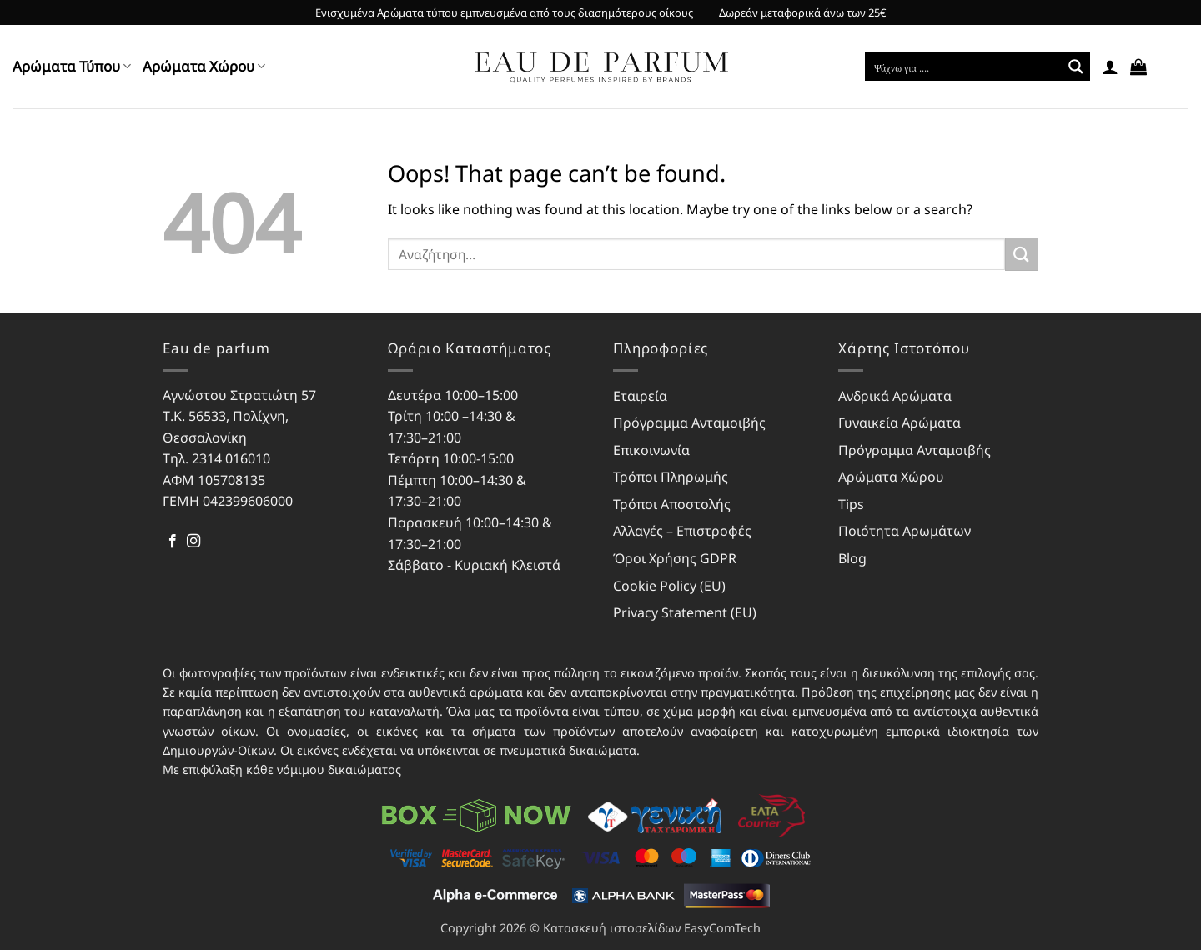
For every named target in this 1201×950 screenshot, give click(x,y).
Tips (851, 504)
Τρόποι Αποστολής (672, 504)
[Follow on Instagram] (193, 541)
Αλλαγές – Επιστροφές (682, 531)
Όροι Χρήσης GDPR (674, 558)
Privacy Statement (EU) (684, 612)
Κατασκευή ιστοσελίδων (612, 928)
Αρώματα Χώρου (204, 66)
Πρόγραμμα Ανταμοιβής (689, 422)
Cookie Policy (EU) (669, 586)
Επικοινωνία (651, 450)
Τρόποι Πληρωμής (670, 477)
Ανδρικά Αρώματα (895, 396)
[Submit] (1021, 254)
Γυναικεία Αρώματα (899, 422)
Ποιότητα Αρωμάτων (904, 531)
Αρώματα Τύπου (72, 66)
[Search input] (964, 67)
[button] (1110, 66)
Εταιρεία (640, 396)
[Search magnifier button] (1076, 66)
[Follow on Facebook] (172, 541)
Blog (852, 558)
